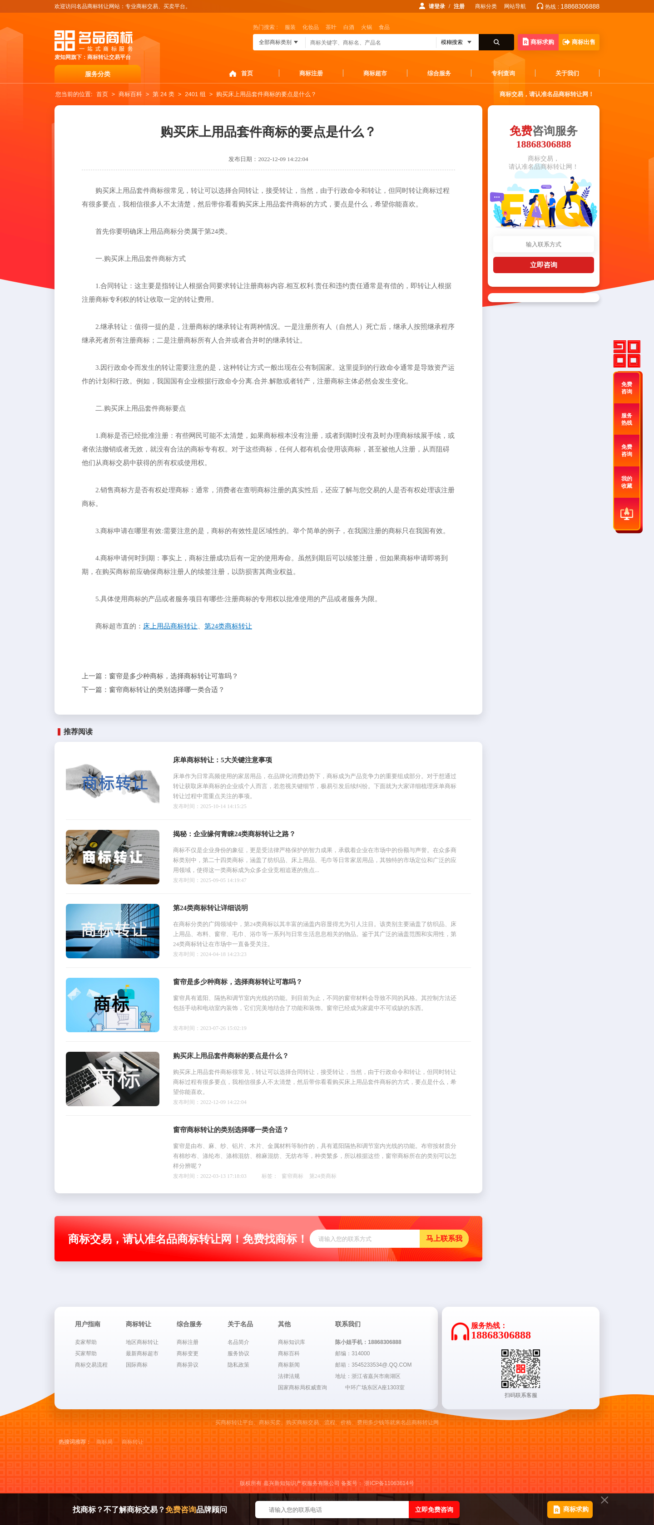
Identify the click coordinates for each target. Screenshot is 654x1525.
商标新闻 (289, 1365)
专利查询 (503, 73)
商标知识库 (291, 1342)
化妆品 (310, 27)
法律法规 (289, 1376)
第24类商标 (323, 1176)
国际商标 (137, 1365)
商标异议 (187, 1365)
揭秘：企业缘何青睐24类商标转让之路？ (234, 834)
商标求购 (538, 41)
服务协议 (238, 1353)
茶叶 (331, 27)
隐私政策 (238, 1365)
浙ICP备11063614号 (389, 1483)
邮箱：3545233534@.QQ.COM (373, 1365)
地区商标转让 (142, 1342)
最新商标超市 (142, 1353)
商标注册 (311, 73)
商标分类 (486, 6)
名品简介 (238, 1342)
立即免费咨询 (434, 1509)
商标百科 (130, 94)
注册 (459, 6)
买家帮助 (86, 1353)
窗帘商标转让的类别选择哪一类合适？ (153, 689)
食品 (384, 27)
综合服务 (439, 73)
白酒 (348, 27)
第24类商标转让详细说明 (210, 908)
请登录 (437, 6)
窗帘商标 (292, 1176)
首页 (247, 73)
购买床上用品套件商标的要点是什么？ (266, 94)
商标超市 (375, 73)
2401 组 (195, 94)
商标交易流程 (91, 1365)
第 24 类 (163, 94)
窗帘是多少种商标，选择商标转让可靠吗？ (160, 676)
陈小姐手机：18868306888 (368, 1342)
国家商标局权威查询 (302, 1387)
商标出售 (579, 42)
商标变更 (187, 1353)
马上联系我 (444, 1238)
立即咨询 (543, 265)
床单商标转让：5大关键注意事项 (222, 760)
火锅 (366, 27)
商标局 (104, 1442)
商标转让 (133, 1442)
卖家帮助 (86, 1342)
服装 (290, 27)
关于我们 (567, 73)
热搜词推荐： (75, 1442)
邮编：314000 (352, 1353)
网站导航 (515, 6)
